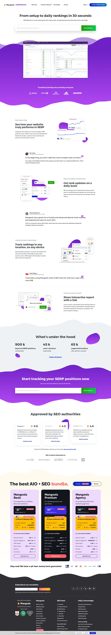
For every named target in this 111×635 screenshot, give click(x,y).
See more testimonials (70, 449)
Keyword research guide (84, 626)
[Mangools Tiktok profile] (73, 588)
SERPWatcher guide (83, 613)
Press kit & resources (41, 618)
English (22, 609)
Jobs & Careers (39, 616)
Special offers (39, 613)
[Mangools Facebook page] (81, 588)
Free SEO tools (61, 624)
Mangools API (60, 618)
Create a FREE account (98, 4)
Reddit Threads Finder (62, 629)
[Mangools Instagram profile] (93, 588)
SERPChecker (61, 609)
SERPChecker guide (83, 611)
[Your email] (26, 589)
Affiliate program (40, 606)
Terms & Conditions (40, 620)
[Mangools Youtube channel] (89, 588)
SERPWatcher (61, 611)
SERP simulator (61, 626)
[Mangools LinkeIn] (85, 588)
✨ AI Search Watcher (62, 606)
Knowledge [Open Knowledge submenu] (57, 4)
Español (26, 609)
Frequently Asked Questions (85, 604)
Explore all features (55, 357)
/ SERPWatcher (20, 5)
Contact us (38, 627)
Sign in (85, 4)
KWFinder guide (82, 609)
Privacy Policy (39, 623)
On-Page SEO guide (82, 629)
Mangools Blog (81, 606)
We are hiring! (40, 630)
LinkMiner (60, 613)
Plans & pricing (39, 604)
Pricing (66, 4)
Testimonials (39, 609)
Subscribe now (44, 589)
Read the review (27, 441)
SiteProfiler (60, 616)
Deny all (86, 633)
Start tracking (88, 28)
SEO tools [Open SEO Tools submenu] (35, 4)
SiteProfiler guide (82, 618)
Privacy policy (49, 633)
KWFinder (60, 604)
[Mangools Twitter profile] (77, 588)
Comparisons (39, 611)
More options (79, 633)
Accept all (93, 633)
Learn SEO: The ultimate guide (85, 624)
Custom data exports (62, 620)
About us (38, 625)
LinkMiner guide (82, 616)
